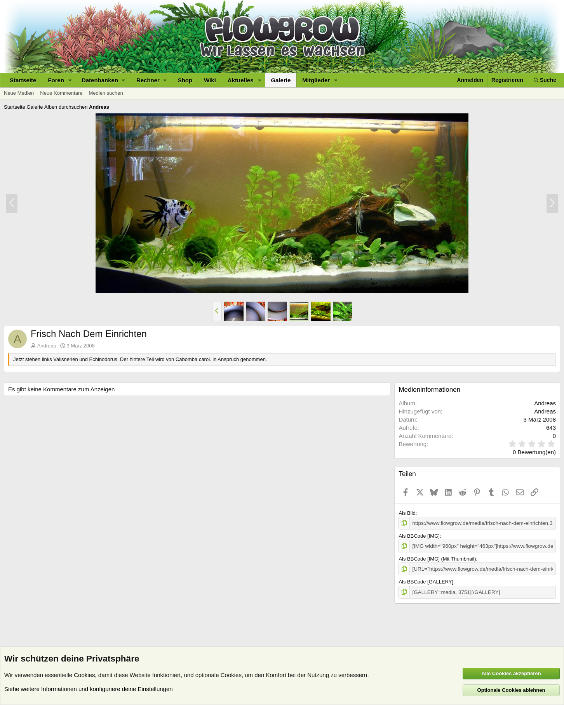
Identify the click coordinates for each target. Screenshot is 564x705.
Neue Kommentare (61, 93)
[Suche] (545, 80)
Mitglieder (316, 80)
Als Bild (407, 513)
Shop (185, 80)
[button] (70, 80)
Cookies (84, 675)
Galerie (281, 80)
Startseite (23, 80)
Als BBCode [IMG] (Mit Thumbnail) (437, 558)
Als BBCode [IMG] (419, 535)
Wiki (210, 80)
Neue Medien (19, 93)
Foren (56, 80)
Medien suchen (106, 93)
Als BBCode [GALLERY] (426, 581)
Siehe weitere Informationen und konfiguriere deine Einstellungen (88, 689)
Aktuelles (241, 80)
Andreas (46, 346)
